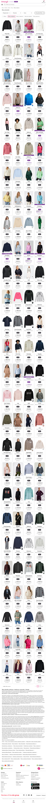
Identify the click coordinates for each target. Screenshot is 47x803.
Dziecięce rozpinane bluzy (17, 757)
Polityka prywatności (20, 777)
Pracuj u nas (3, 777)
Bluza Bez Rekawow (29, 751)
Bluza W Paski (26, 757)
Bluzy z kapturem (37, 746)
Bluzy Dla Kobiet (22, 744)
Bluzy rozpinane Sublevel (36, 759)
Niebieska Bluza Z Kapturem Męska (8, 751)
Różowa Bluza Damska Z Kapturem (29, 755)
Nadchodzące (18, 785)
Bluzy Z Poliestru (5, 755)
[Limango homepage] (5, 1)
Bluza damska (26, 749)
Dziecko (2, 787)
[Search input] (24, 5)
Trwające (17, 784)
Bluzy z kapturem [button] (19, 17)
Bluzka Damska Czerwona (7, 757)
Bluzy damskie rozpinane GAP (7, 726)
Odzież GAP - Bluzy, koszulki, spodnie (33, 742)
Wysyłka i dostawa (34, 774)
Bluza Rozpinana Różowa (31, 744)
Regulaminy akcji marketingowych (22, 776)
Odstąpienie (33, 777)
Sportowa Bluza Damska (6, 753)
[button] (7, 14)
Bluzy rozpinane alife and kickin (8, 761)
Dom (2, 791)
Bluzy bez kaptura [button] (28, 17)
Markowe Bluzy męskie (18, 749)
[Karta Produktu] (7, 32)
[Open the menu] (2, 5)
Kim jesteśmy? (3, 774)
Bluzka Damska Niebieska (35, 749)
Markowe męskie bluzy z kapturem (29, 753)
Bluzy (4, 17)
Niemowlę (3, 785)
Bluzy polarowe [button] (36, 17)
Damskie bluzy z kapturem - (7, 746)
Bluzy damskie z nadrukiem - (7, 749)
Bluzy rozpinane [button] (11, 17)
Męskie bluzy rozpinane (28, 746)
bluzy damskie (40, 724)
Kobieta (2, 788)
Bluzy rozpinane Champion (26, 759)
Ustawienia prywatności (20, 779)
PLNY (3, 742)
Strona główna (4, 784)
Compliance (18, 780)
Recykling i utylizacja (35, 780)
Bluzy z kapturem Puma (35, 717)
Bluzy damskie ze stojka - (17, 753)
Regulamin (18, 774)
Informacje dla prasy (5, 779)
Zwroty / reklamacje (34, 776)
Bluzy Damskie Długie (20, 751)
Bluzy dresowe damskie (18, 746)
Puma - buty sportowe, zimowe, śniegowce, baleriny (15, 742)
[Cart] (11, 31)
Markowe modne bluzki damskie (16, 755)
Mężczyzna (3, 790)
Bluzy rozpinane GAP (6, 759)
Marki (2, 792)
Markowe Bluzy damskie (6, 744)
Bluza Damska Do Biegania (35, 757)
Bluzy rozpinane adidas (15, 759)
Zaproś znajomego (4, 776)
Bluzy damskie (15, 744)
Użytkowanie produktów (35, 779)
